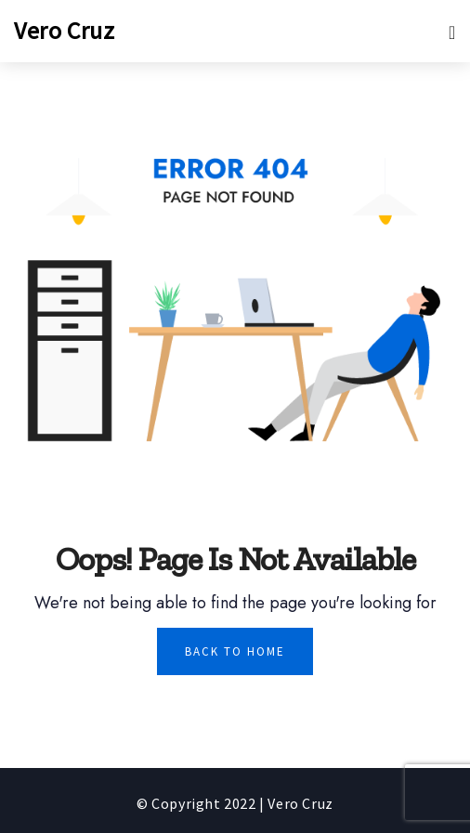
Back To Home (235, 651)
